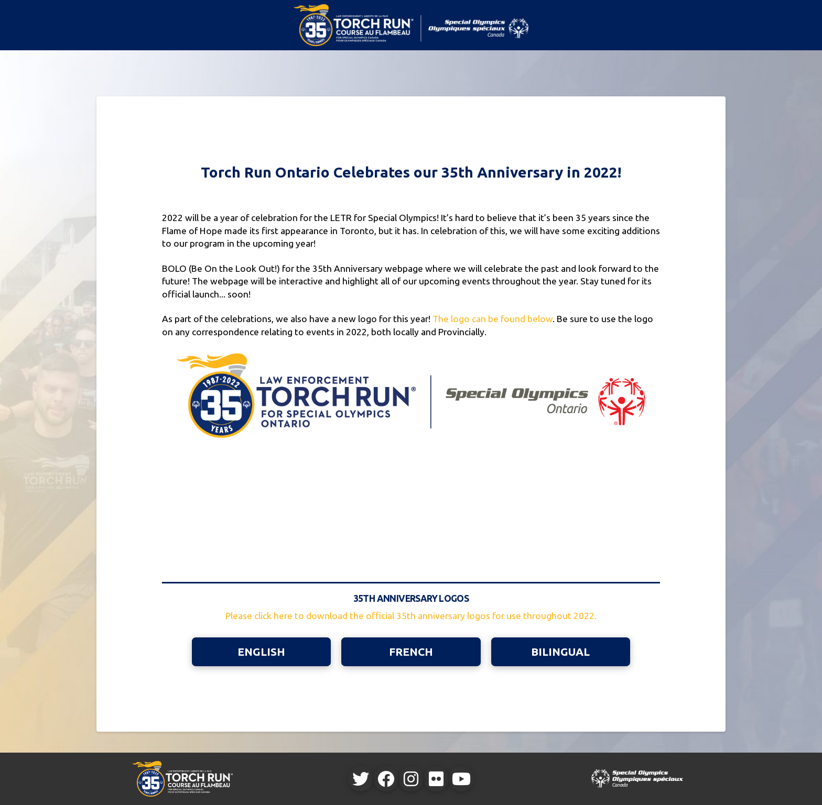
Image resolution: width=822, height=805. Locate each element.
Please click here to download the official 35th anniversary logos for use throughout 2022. (411, 616)
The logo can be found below (492, 319)
